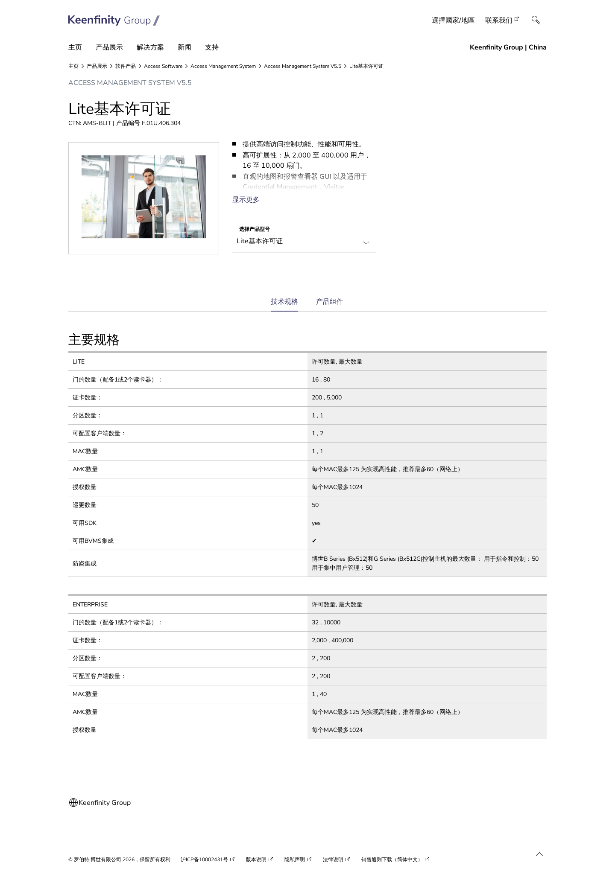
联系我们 (498, 20)
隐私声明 (294, 859)
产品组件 (329, 301)
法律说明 (333, 859)
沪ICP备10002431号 (204, 859)
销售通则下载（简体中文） (392, 859)
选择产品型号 (254, 229)
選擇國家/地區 (453, 20)
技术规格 (284, 304)
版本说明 (256, 859)
